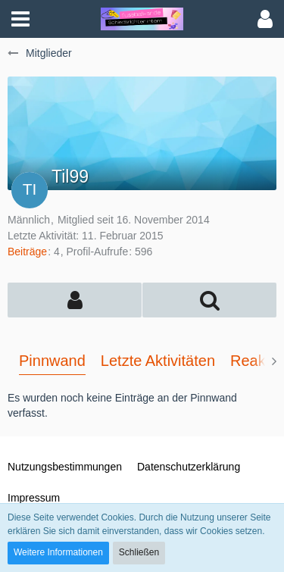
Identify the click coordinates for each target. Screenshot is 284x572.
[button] (20, 19)
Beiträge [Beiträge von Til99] (27, 251)
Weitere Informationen (58, 552)
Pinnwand (52, 360)
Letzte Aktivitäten (158, 360)
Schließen (139, 552)
